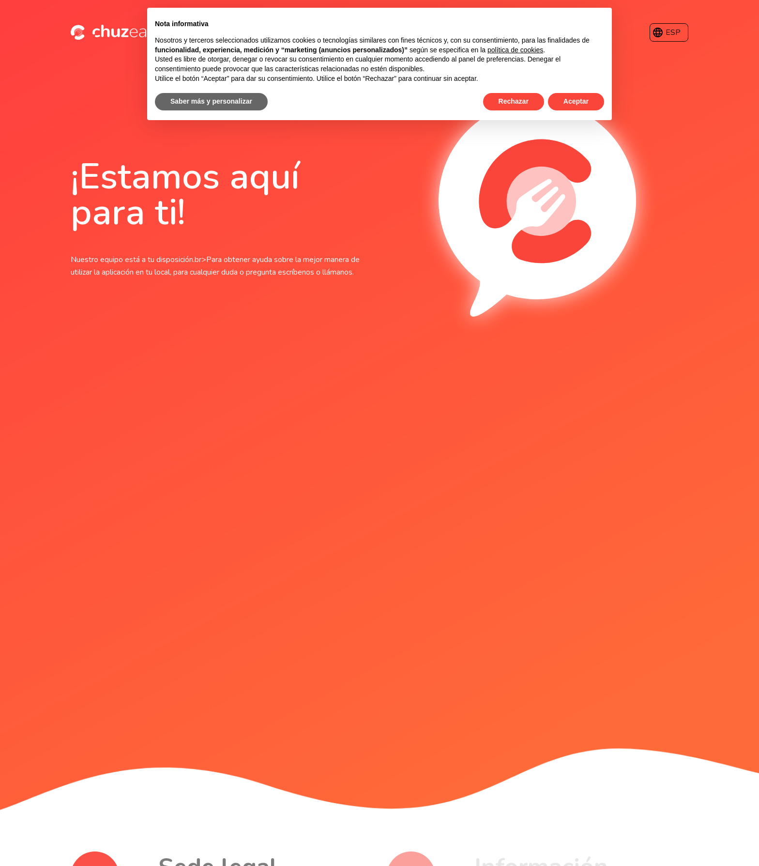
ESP (673, 32)
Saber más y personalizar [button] (211, 101)
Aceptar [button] (576, 101)
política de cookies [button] (515, 50)
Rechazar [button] (514, 101)
